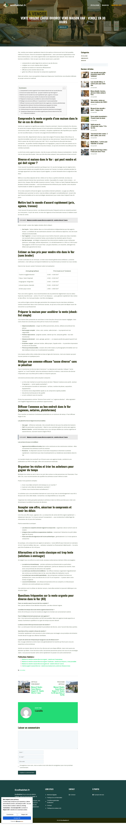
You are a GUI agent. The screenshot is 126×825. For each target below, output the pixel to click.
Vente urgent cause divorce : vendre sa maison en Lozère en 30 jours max (46, 666)
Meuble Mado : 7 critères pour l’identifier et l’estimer (99, 142)
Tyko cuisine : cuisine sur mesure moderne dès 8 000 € (99, 101)
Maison (105, 5)
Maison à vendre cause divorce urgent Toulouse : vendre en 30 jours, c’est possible (49, 661)
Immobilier (116, 5)
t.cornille (39, 710)
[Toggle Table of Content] (63, 88)
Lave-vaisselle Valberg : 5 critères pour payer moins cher (98, 83)
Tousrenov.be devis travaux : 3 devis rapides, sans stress (99, 134)
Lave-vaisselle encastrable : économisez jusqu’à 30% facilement (98, 74)
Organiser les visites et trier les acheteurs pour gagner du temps (38, 105)
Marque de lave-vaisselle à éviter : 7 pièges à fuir (98, 109)
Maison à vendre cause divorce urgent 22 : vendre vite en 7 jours (43, 664)
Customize (10, 814)
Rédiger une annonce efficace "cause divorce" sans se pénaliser (38, 101)
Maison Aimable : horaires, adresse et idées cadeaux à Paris (98, 93)
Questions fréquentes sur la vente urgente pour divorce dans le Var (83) (41, 111)
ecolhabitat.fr (18, 5)
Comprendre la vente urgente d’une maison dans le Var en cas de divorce (41, 90)
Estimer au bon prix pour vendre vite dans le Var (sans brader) (37, 97)
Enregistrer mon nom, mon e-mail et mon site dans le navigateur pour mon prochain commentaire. (46, 766)
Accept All (17, 818)
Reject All (24, 814)
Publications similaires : (30, 113)
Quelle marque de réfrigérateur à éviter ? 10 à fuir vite (99, 126)
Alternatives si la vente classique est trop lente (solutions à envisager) (41, 109)
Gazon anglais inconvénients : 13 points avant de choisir (99, 117)
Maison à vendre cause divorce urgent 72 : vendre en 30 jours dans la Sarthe (58, 691)
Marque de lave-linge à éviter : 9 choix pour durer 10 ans (99, 151)
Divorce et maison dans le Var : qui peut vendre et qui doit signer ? (39, 92)
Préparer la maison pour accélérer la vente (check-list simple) (38, 99)
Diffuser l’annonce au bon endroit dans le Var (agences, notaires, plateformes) (42, 103)
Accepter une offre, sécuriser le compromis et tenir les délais (37, 107)
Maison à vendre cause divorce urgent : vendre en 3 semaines (42, 659)
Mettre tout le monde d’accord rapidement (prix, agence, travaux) (39, 94)
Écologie (95, 5)
